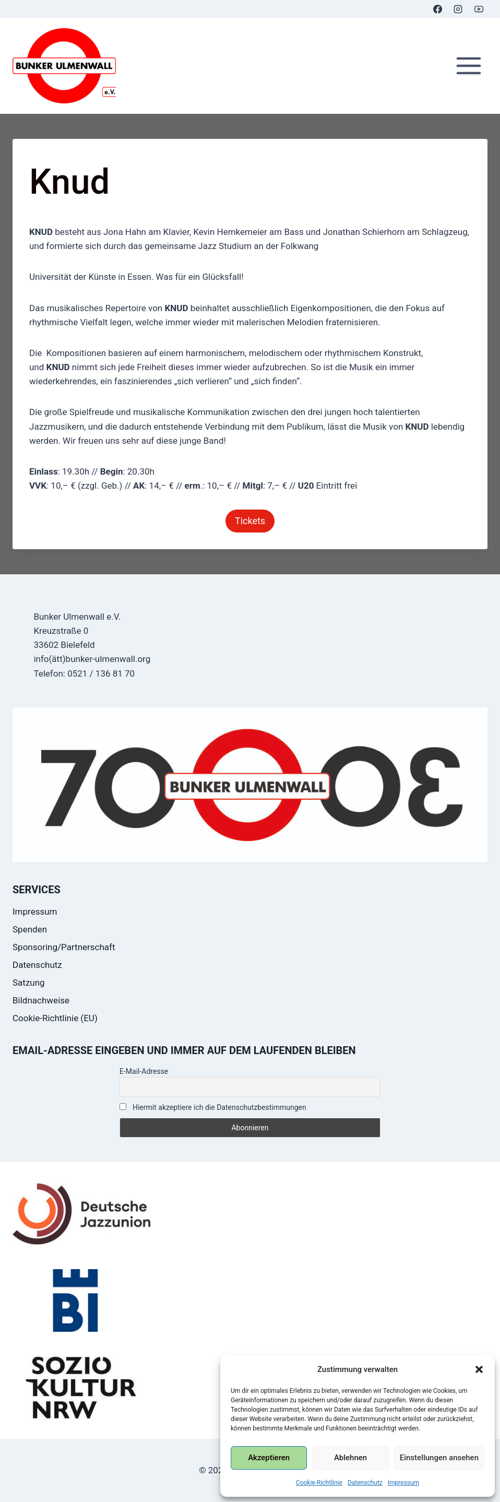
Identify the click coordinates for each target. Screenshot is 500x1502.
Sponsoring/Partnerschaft (64, 947)
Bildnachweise (41, 1000)
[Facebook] (438, 9)
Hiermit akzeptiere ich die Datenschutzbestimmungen (213, 1107)
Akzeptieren (269, 1457)
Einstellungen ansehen (439, 1457)
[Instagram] (458, 9)
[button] (479, 1369)
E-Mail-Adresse (144, 1071)
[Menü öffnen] (468, 66)
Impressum (403, 1482)
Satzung (29, 982)
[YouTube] (478, 9)
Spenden (30, 929)
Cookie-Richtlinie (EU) (55, 1018)
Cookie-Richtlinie (319, 1482)
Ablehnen (350, 1457)
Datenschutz (365, 1482)
